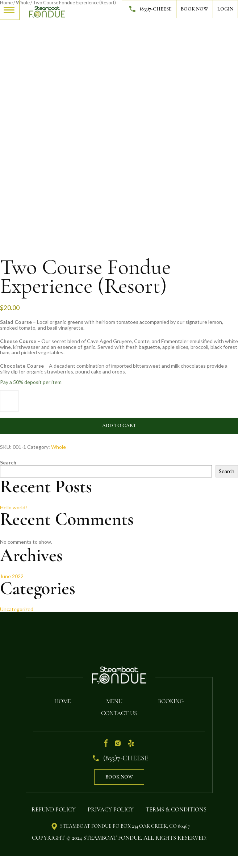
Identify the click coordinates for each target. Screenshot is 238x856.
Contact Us (119, 713)
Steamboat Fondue (112, 838)
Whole (58, 447)
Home (62, 701)
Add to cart (119, 425)
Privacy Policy (111, 809)
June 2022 (12, 576)
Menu (114, 701)
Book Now (194, 9)
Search (8, 462)
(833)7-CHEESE (149, 9)
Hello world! (13, 507)
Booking (171, 701)
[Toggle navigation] (10, 9)
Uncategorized (16, 609)
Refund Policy (54, 809)
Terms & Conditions (176, 809)
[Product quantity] (9, 401)
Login (225, 9)
